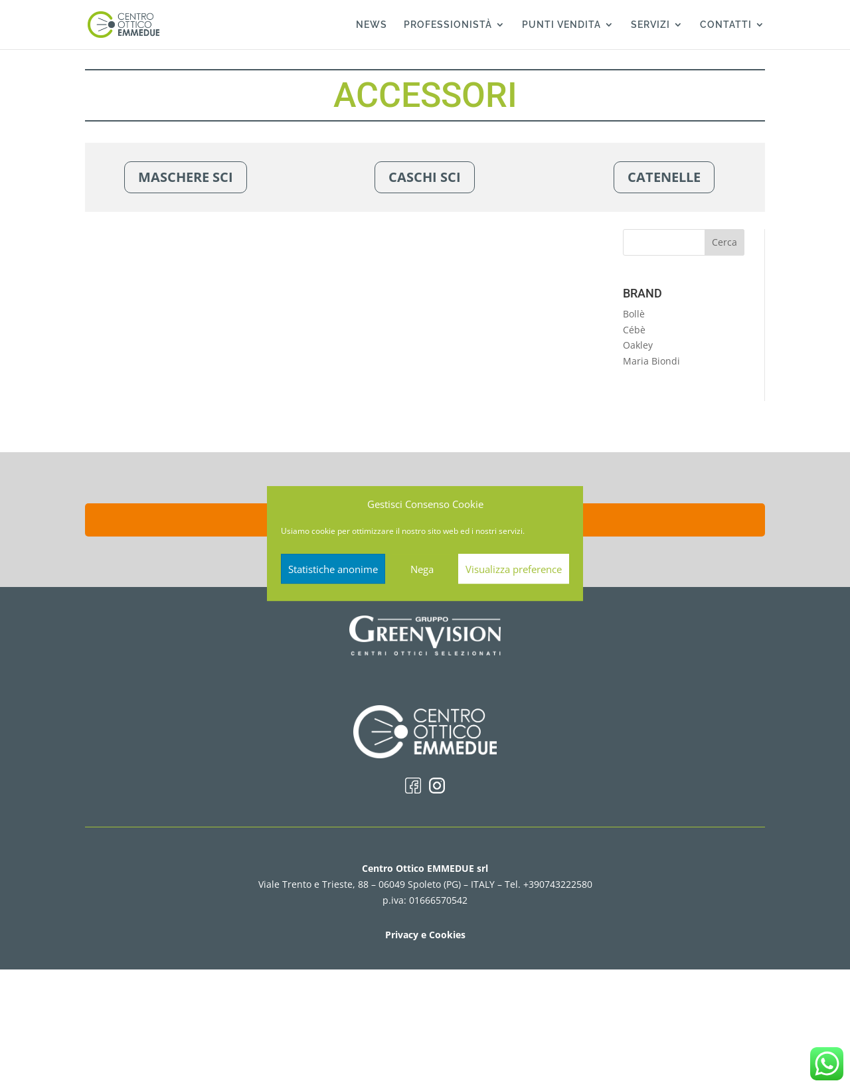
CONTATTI (726, 25)
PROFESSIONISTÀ (448, 25)
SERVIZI (650, 25)
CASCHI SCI (424, 177)
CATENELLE (664, 177)
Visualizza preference (514, 569)
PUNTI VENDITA (561, 25)
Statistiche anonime (333, 569)
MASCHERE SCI (185, 177)
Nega (422, 569)
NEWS (371, 25)
